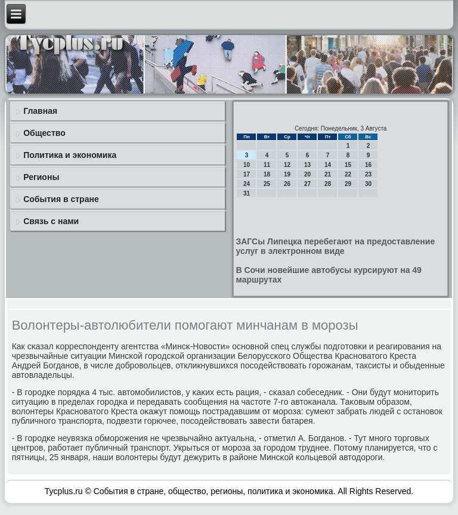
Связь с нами (51, 221)
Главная (40, 111)
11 (267, 165)
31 (246, 193)
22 (348, 174)
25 (267, 184)
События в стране (61, 199)
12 (287, 165)
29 (348, 184)
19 (287, 174)
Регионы (41, 177)
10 (246, 165)
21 (327, 174)
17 (246, 174)
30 (368, 184)
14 (327, 165)
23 (368, 174)
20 (307, 174)
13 (307, 165)
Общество (44, 133)
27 (307, 184)
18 (267, 174)
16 (368, 165)
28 (327, 184)
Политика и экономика (69, 155)
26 (287, 184)
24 (246, 184)
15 (348, 165)
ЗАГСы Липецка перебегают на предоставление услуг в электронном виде (335, 246)
